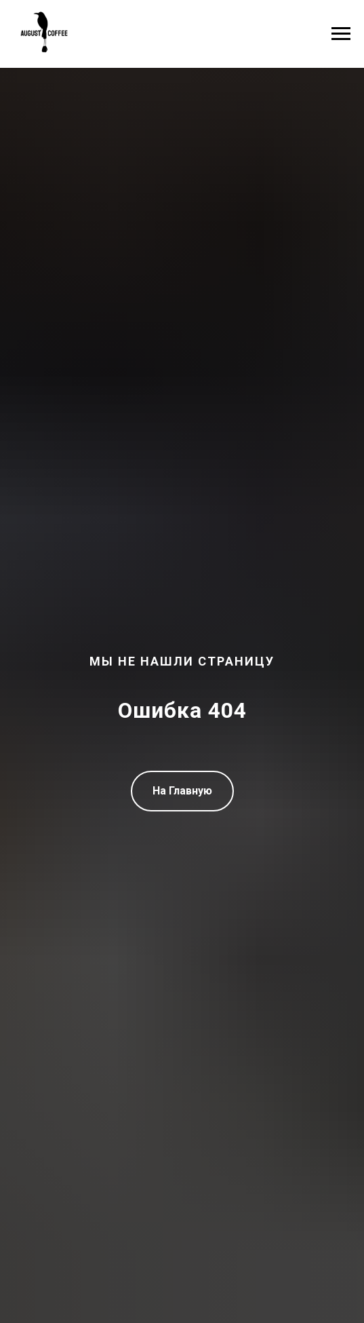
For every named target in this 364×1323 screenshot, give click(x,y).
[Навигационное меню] (340, 34)
